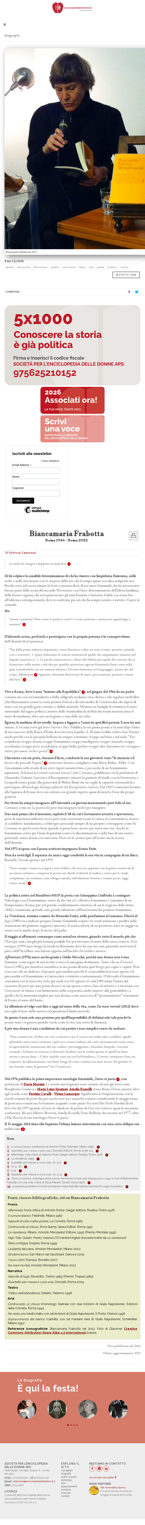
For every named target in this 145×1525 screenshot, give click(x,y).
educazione (23, 267)
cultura (124, 267)
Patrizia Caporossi (22, 552)
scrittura (112, 267)
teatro (82, 267)
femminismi (40, 267)
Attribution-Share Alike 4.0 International (55, 1333)
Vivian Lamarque (66, 1093)
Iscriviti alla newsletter (102, 1477)
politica (55, 267)
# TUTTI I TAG (126, 274)
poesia (100, 267)
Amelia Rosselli (80, 1089)
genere (10, 267)
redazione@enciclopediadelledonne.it (34, 1481)
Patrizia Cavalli (40, 1093)
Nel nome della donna (112, 1487)
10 (23, 1129)
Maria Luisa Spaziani (52, 1089)
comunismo (69, 267)
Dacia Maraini (34, 1084)
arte (91, 267)
